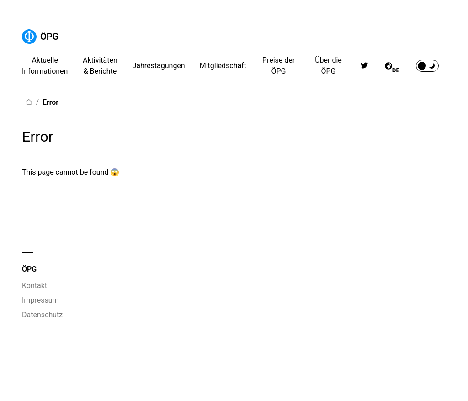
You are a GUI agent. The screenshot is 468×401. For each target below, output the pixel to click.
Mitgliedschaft (223, 65)
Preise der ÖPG (278, 65)
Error (50, 102)
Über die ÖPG (328, 65)
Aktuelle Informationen (45, 65)
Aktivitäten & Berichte (100, 65)
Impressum (40, 300)
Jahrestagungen (158, 65)
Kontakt (34, 285)
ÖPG (40, 36)
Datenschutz (42, 314)
